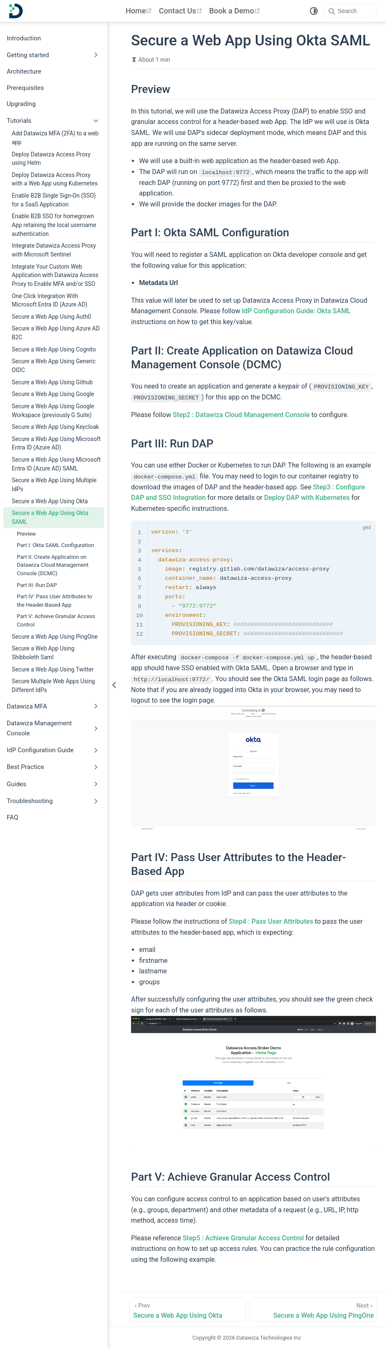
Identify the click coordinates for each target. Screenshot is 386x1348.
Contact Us (181, 10)
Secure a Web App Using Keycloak (55, 426)
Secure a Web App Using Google (53, 394)
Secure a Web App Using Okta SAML (50, 517)
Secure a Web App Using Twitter (53, 669)
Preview (26, 534)
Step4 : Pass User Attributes (271, 921)
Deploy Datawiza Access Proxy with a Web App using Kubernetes (55, 179)
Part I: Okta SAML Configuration (55, 545)
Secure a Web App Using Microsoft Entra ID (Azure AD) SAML (56, 464)
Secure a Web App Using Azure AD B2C (56, 333)
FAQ (12, 817)
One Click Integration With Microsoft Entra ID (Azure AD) (49, 300)
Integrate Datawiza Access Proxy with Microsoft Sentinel (54, 250)
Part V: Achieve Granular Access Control (56, 620)
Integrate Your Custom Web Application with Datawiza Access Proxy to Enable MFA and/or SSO (55, 275)
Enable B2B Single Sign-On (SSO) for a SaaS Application (54, 200)
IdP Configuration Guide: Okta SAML (296, 311)
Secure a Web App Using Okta (50, 501)
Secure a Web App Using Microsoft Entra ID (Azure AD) (56, 443)
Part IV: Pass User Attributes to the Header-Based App (54, 600)
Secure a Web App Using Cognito (54, 349)
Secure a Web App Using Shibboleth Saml (43, 653)
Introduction (24, 38)
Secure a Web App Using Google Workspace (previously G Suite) (53, 410)
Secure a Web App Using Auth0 (51, 316)
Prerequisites (25, 88)
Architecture (24, 71)
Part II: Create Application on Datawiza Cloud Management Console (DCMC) (53, 565)
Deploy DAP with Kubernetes (307, 498)
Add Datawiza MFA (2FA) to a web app (55, 137)
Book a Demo (235, 10)
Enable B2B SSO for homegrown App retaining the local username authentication (54, 225)
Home (140, 10)
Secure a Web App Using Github (52, 382)
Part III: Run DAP (37, 585)
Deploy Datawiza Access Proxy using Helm (51, 159)
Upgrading (21, 104)
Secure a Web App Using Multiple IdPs (54, 484)
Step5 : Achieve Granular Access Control (243, 1238)
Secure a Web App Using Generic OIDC (53, 365)
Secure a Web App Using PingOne (54, 636)
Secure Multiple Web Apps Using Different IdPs (53, 685)
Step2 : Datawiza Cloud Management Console (241, 414)
